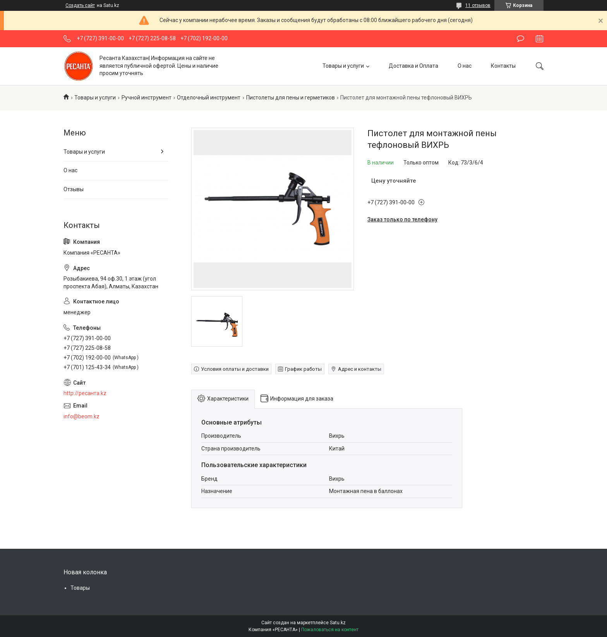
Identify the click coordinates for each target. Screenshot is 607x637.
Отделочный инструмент (208, 97)
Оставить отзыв (520, 38)
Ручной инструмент (146, 97)
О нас (465, 66)
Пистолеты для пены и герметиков (290, 97)
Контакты (503, 66)
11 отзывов (477, 5)
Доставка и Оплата (413, 66)
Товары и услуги (343, 66)
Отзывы (73, 189)
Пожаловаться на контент (329, 629)
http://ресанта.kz (84, 393)
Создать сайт (80, 5)
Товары (80, 588)
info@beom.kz (81, 416)
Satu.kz (338, 622)
